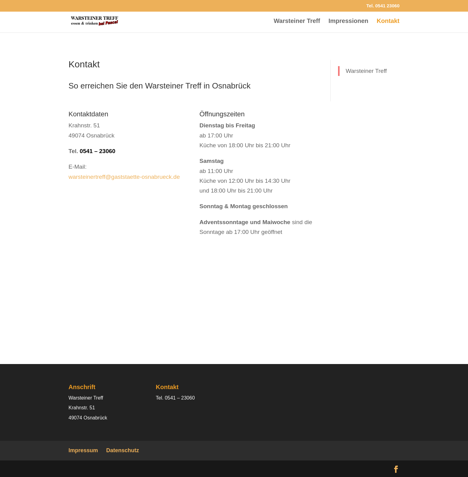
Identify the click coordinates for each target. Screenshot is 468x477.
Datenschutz (122, 450)
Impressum (83, 450)
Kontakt (388, 21)
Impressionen (348, 21)
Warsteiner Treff (297, 21)
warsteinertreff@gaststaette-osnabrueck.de (124, 177)
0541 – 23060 (97, 151)
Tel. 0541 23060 (382, 5)
